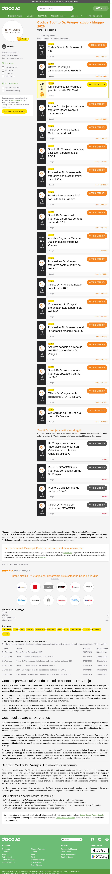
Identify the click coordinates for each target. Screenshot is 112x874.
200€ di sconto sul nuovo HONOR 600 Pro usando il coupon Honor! (55, 1)
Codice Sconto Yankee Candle (92, 815)
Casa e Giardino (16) (10, 88)
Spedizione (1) (8, 76)
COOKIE (66, 872)
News (4, 854)
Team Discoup (36, 865)
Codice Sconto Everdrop (65, 818)
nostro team (67, 553)
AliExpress (7, 629)
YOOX (66, 629)
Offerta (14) (7, 73)
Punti (24, 39)
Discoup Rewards (15, 16)
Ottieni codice (97, 45)
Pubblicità (5, 852)
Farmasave (51, 629)
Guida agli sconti (8, 862)
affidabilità (42, 557)
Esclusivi (30, 16)
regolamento (6, 107)
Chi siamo (6, 849)
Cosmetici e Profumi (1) (11, 91)
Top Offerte (42, 16)
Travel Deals (66, 852)
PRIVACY (60, 872)
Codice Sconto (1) (9, 67)
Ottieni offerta (97, 65)
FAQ (33, 854)
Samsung (6, 634)
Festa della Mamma (94, 16)
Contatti (34, 852)
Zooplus (86, 629)
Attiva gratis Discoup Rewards (14, 111)
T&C (33, 857)
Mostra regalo (97, 410)
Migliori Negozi (58, 16)
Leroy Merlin (76, 629)
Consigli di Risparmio (46, 30)
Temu (22, 629)
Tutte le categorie (8, 860)
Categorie (76, 16)
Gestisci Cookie (74, 872)
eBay (59, 629)
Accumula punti (97, 84)
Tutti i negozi (7, 857)
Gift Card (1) (7, 70)
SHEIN (16, 629)
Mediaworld (40, 629)
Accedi (101, 8)
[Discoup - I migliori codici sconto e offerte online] (11, 8)
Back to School (67, 857)
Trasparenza (36, 862)
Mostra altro (55, 579)
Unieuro (30, 629)
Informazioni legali (38, 860)
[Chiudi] (108, 1)
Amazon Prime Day (68, 854)
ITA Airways (96, 629)
